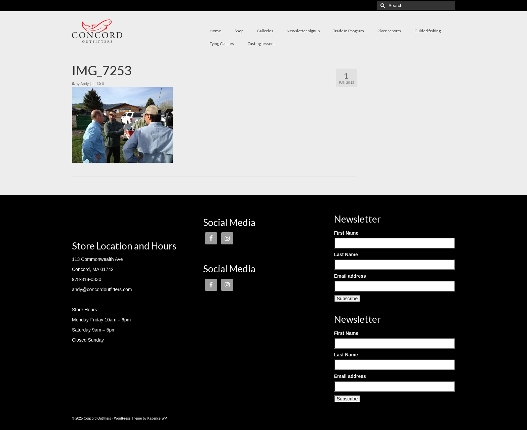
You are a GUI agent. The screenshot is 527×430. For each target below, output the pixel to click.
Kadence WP (157, 418)
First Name (346, 233)
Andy (84, 84)
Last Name (346, 254)
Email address (350, 276)
